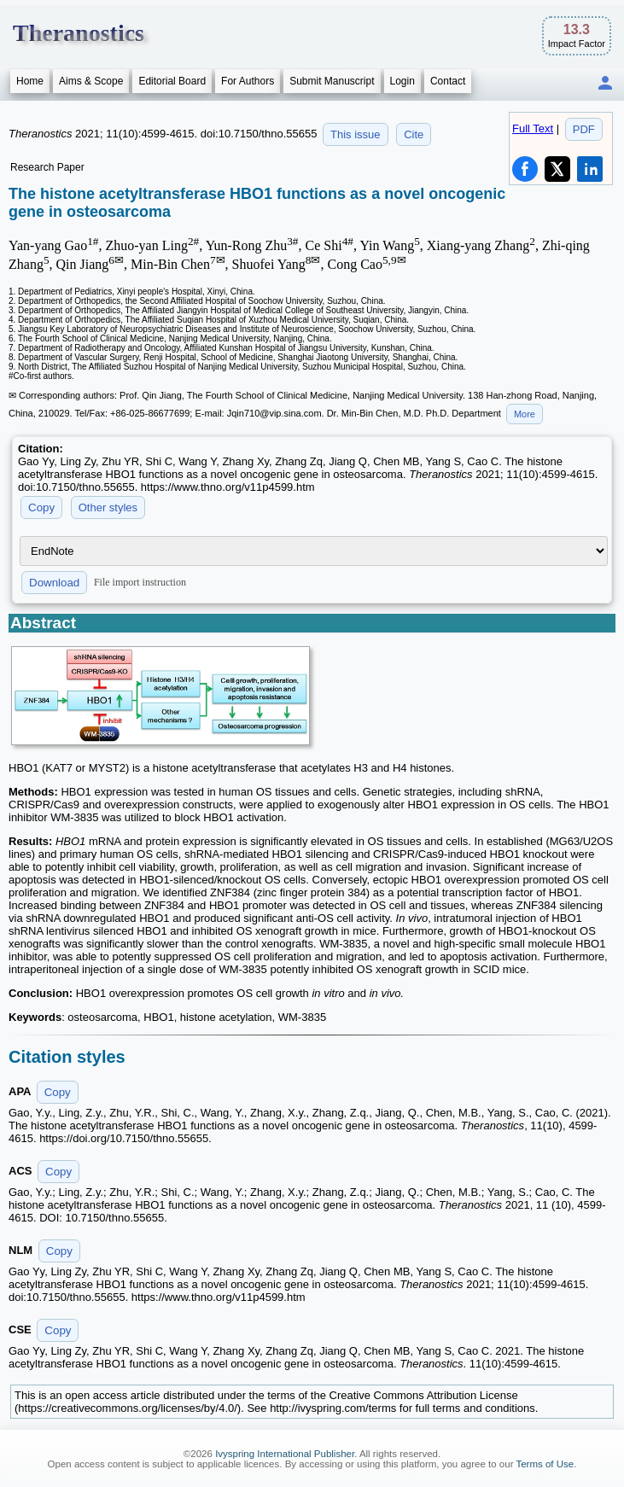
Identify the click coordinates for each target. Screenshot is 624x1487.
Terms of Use (545, 1464)
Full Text (532, 128)
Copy (41, 507)
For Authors (247, 81)
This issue (355, 134)
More (524, 414)
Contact (447, 81)
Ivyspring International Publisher (284, 1454)
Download (54, 582)
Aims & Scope (91, 81)
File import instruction (140, 582)
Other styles (108, 507)
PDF (584, 129)
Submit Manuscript (331, 81)
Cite (413, 134)
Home (30, 81)
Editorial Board (172, 81)
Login (402, 81)
